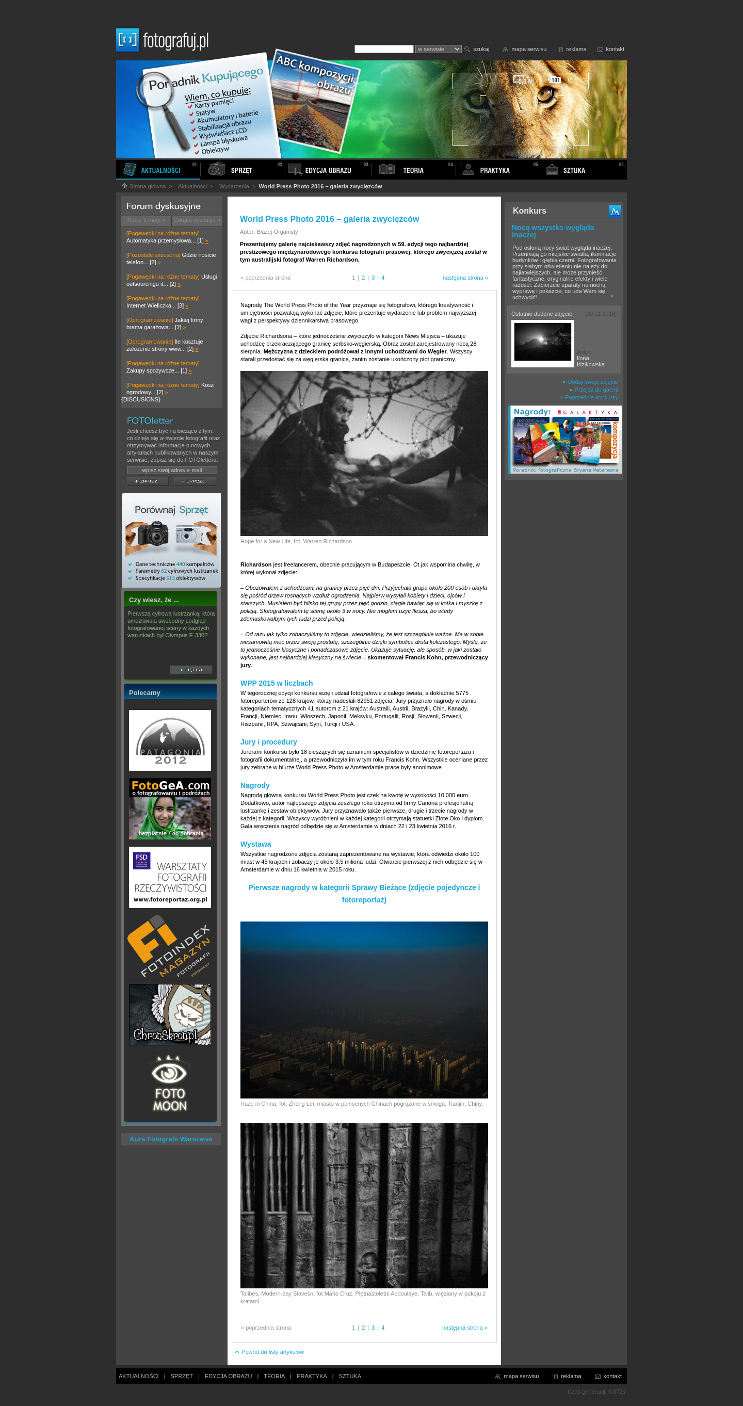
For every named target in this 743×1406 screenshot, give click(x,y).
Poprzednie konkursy (588, 397)
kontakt (615, 49)
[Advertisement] (564, 647)
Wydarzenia (234, 186)
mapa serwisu (529, 49)
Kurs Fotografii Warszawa (171, 1139)
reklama (576, 49)
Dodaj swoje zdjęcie (590, 382)
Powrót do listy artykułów (269, 1352)
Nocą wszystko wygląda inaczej (553, 231)
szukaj (481, 49)
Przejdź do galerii (593, 389)
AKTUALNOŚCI (139, 1376)
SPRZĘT (182, 1376)
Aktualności (192, 186)
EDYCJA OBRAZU (228, 1376)
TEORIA (274, 1376)
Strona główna (143, 186)
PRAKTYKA (312, 1376)
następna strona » (465, 277)
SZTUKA (350, 1376)
